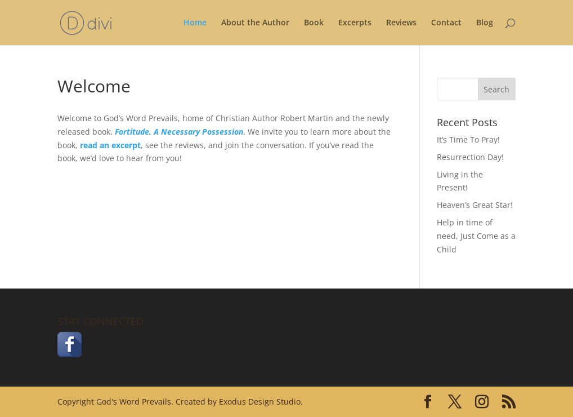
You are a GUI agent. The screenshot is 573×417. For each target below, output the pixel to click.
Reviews (401, 23)
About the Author (255, 23)
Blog (484, 23)
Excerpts (354, 23)
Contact (446, 23)
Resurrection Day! (470, 157)
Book (314, 23)
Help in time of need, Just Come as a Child (476, 236)
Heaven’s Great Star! (475, 204)
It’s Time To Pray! (468, 139)
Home (195, 23)
